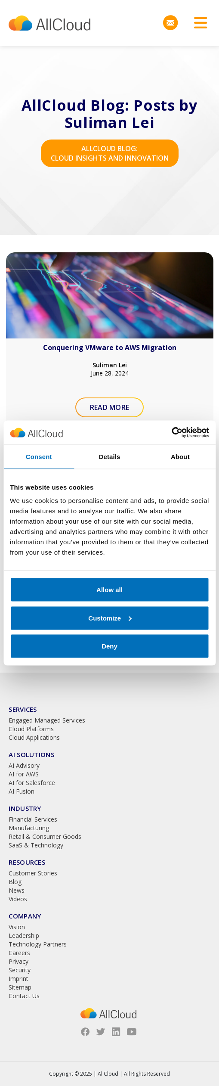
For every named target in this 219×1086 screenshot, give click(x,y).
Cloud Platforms (31, 729)
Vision (17, 927)
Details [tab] (109, 456)
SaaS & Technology (36, 845)
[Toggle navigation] (197, 23)
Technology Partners (38, 944)
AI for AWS (24, 774)
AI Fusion (21, 791)
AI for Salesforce (32, 783)
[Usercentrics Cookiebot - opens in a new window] (171, 432)
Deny (109, 646)
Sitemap (20, 987)
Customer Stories (33, 873)
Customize (109, 617)
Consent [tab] (39, 456)
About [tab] (180, 456)
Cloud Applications (34, 737)
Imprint (18, 978)
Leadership (24, 935)
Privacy (18, 961)
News (17, 890)
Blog (15, 882)
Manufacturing (29, 828)
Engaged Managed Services (47, 720)
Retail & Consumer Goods (45, 836)
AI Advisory (24, 765)
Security (20, 970)
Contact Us (24, 996)
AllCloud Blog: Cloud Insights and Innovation (110, 153)
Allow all (109, 589)
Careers (19, 953)
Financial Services (33, 819)
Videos (18, 899)
